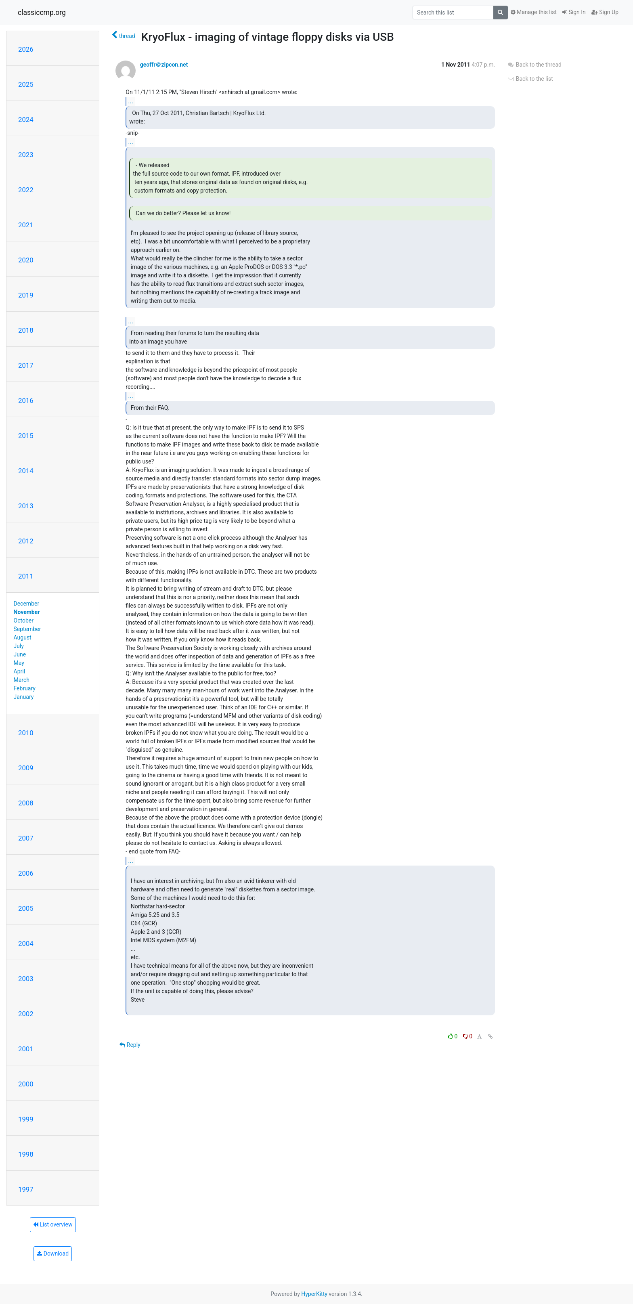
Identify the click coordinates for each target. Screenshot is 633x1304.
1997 (26, 1189)
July (19, 646)
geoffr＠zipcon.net (164, 64)
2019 (26, 295)
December (27, 603)
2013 (26, 506)
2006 (26, 873)
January (24, 697)
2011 (26, 576)
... (130, 101)
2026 (26, 49)
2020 (26, 260)
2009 (26, 768)
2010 (26, 733)
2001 (26, 1049)
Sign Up (604, 12)
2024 (26, 119)
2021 (26, 225)
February (25, 688)
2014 (26, 471)
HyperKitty (314, 1294)
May (19, 663)
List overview (53, 1224)
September (27, 629)
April (19, 671)
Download (53, 1253)
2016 (26, 400)
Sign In (574, 12)
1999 (26, 1119)
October (24, 620)
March (22, 680)
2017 (26, 365)
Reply (129, 1045)
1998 (26, 1154)
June (20, 654)
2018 (26, 330)
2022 (26, 190)
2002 (26, 1014)
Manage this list (534, 12)
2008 (26, 803)
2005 (26, 908)
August (22, 637)
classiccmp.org (42, 12)
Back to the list (530, 78)
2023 (26, 155)
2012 (26, 541)
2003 (26, 979)
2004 (26, 943)
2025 (26, 84)
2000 (26, 1084)
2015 (26, 436)
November (27, 612)
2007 (26, 838)
